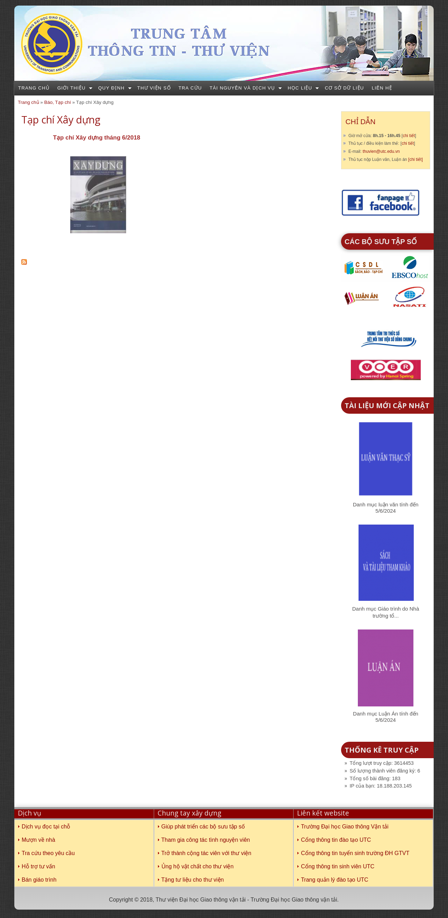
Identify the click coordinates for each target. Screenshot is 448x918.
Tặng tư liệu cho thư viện (192, 880)
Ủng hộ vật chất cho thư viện (197, 866)
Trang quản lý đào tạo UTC (334, 880)
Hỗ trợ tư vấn (38, 866)
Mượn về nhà (38, 840)
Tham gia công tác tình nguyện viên (205, 840)
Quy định (111, 88)
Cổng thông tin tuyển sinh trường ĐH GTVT (355, 853)
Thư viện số (154, 88)
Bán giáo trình (39, 880)
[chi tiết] (415, 159)
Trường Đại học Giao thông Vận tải (344, 827)
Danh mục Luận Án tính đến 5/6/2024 (385, 717)
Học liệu (300, 88)
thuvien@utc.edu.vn (381, 151)
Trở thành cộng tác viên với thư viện (206, 853)
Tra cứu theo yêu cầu (48, 853)
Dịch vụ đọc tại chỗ (46, 827)
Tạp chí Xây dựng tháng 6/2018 (96, 137)
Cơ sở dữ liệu (344, 88)
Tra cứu (190, 88)
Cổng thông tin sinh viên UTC (337, 866)
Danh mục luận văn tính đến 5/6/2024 (386, 507)
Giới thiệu (71, 88)
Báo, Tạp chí (57, 102)
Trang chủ (34, 88)
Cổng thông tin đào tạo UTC (336, 840)
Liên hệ (382, 88)
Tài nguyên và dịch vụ (242, 88)
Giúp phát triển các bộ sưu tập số (203, 827)
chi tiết (409, 135)
